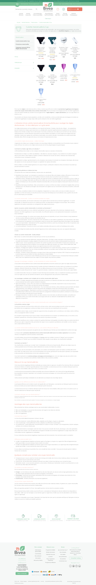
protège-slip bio (58, 377)
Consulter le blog (76, 558)
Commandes (38, 553)
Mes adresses (38, 556)
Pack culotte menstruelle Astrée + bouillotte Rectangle (52, 50)
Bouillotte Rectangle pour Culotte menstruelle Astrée (74, 50)
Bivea (48, 7)
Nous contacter (77, 4)
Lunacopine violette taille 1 (64, 75)
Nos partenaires (63, 556)
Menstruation (20, 37)
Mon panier (38, 558)
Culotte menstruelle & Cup (23, 41)
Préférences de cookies (19, 583)
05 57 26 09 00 (24, 4)
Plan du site (17, 581)
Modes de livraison (50, 552)
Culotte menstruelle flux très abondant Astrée (52, 77)
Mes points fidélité (38, 560)
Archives (42, 581)
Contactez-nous (63, 561)
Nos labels (62, 554)
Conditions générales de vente (33, 581)
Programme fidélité (50, 550)
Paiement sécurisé (50, 554)
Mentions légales (23, 581)
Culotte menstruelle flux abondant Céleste (41, 77)
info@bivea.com (22, 562)
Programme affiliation (50, 562)
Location (50, 556)
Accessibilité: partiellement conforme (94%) (53, 581)
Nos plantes (63, 558)
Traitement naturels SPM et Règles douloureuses (23, 48)
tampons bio (49, 377)
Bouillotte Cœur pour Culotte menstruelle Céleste (63, 49)
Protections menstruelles (22, 44)
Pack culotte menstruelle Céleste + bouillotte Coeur (41, 49)
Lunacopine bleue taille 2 (41, 100)
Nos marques (63, 552)
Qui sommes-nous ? (63, 550)
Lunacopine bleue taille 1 (75, 75)
